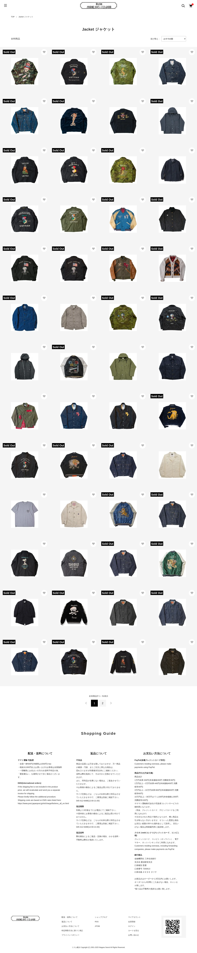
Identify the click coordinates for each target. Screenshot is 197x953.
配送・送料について (70, 917)
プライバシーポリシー (70, 935)
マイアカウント (134, 917)
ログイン (131, 926)
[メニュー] (5, 5)
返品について (67, 922)
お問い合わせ (133, 935)
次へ (110, 703)
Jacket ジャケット (25, 17)
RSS (97, 922)
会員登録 (131, 922)
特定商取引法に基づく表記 (72, 931)
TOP (13, 17)
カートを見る (133, 931)
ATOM (97, 926)
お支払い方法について (70, 926)
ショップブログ (101, 917)
